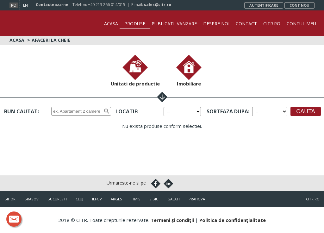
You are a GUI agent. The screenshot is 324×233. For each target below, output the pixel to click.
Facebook (155, 183)
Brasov (31, 199)
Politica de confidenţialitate (232, 220)
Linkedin (168, 183)
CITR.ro (271, 24)
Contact (246, 24)
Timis (135, 199)
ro (13, 5)
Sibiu (154, 199)
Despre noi (216, 24)
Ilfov (97, 199)
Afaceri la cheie (51, 40)
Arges (116, 199)
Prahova (197, 199)
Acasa (111, 24)
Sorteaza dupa (227, 111)
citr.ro (313, 199)
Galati (173, 199)
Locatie (126, 111)
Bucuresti (57, 199)
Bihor (10, 199)
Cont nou (299, 5)
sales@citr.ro (157, 4)
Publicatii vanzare (174, 24)
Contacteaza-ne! (53, 4)
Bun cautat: (21, 111)
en (25, 5)
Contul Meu (301, 24)
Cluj (79, 199)
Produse (134, 24)
